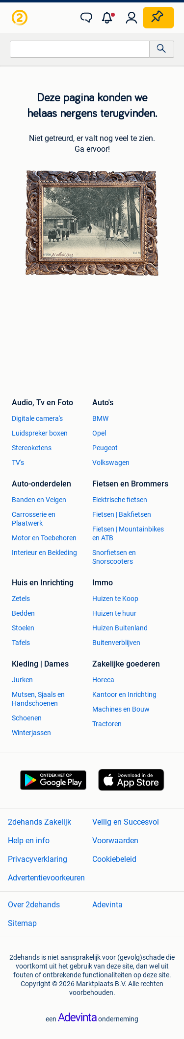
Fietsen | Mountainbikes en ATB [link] (128, 533)
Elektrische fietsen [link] (119, 500)
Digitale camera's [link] (37, 418)
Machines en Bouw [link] (121, 709)
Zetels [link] (21, 598)
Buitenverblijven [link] (116, 642)
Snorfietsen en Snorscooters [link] (114, 557)
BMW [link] (100, 418)
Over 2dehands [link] (34, 904)
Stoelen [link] (23, 628)
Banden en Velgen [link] (39, 500)
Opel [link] (99, 433)
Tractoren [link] (107, 724)
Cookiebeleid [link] (114, 859)
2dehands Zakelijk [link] (39, 822)
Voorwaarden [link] (115, 840)
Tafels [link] (21, 642)
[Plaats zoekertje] (158, 17)
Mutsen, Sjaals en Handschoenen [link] (38, 699)
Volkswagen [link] (111, 462)
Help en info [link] (29, 840)
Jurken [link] (22, 680)
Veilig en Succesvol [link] (125, 822)
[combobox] (80, 49)
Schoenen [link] (27, 718)
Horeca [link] (103, 680)
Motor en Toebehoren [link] (44, 538)
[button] (109, 17)
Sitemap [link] (22, 923)
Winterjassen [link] (31, 733)
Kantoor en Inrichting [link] (124, 694)
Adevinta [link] (107, 904)
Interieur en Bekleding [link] (44, 552)
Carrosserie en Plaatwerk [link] (33, 518)
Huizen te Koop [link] (115, 598)
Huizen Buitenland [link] (120, 628)
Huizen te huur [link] (114, 613)
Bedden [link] (23, 613)
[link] (20, 17)
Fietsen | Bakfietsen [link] (121, 514)
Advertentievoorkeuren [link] (46, 877)
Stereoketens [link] (32, 448)
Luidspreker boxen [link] (40, 433)
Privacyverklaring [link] (37, 859)
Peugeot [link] (105, 448)
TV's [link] (18, 462)
